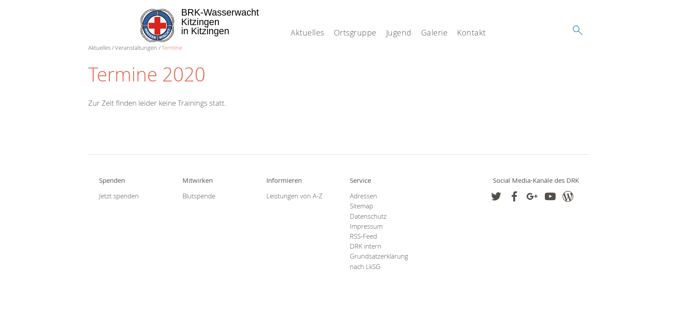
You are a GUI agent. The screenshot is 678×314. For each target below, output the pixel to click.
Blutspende (198, 196)
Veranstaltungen (136, 48)
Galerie (434, 32)
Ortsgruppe (355, 32)
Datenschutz (368, 216)
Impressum (366, 226)
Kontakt (471, 32)
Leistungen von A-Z (294, 196)
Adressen (363, 196)
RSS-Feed (363, 236)
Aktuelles (307, 32)
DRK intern (365, 246)
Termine (172, 48)
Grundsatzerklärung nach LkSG (379, 261)
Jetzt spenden (119, 196)
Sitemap (361, 206)
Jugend (399, 32)
